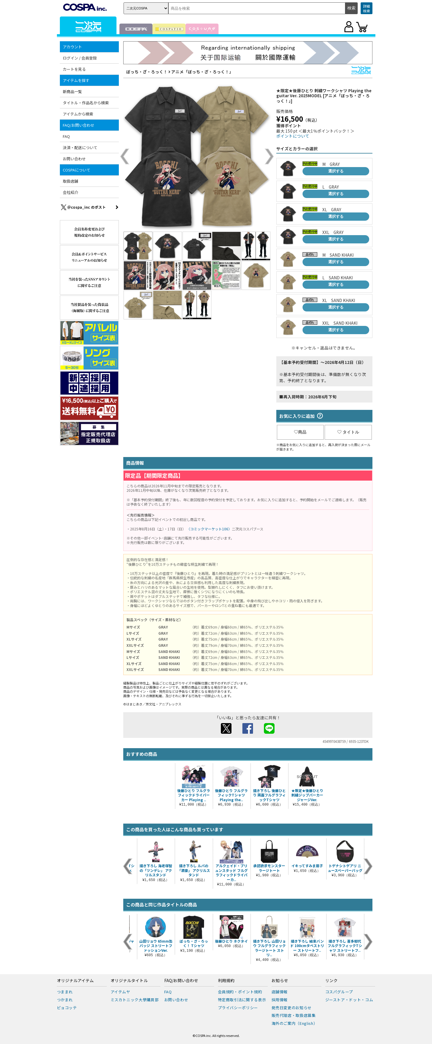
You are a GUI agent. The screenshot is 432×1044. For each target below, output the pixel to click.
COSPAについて (76, 170)
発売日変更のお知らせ (292, 1007)
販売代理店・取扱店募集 (294, 1015)
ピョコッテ (67, 1007)
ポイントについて (292, 136)
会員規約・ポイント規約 (240, 991)
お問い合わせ (74, 158)
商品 (300, 432)
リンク (331, 980)
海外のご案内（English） (295, 1023)
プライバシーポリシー (238, 1007)
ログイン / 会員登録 (80, 58)
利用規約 (226, 980)
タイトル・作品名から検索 (86, 102)
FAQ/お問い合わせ (78, 125)
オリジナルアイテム (75, 980)
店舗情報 (280, 991)
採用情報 (280, 999)
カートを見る (74, 69)
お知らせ (280, 980)
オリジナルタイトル (129, 980)
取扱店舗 (70, 181)
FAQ (66, 136)
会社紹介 (70, 192)
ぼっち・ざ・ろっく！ (146, 72)
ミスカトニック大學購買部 (135, 999)
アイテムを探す (76, 80)
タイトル (348, 432)
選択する (336, 171)
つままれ (65, 991)
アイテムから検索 (78, 114)
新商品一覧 (72, 91)
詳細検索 (366, 8)
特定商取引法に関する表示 (242, 999)
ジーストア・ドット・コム (349, 999)
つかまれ (65, 999)
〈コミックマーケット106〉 (209, 528)
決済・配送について (80, 147)
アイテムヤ (120, 991)
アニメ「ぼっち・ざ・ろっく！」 (202, 72)
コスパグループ (339, 991)
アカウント (72, 47)
